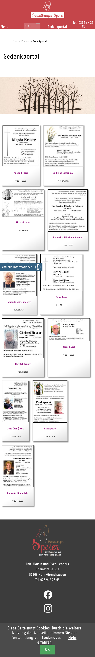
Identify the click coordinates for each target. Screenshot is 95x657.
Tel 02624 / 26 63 (47, 580)
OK (47, 649)
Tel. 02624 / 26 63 (83, 25)
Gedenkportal (57, 27)
